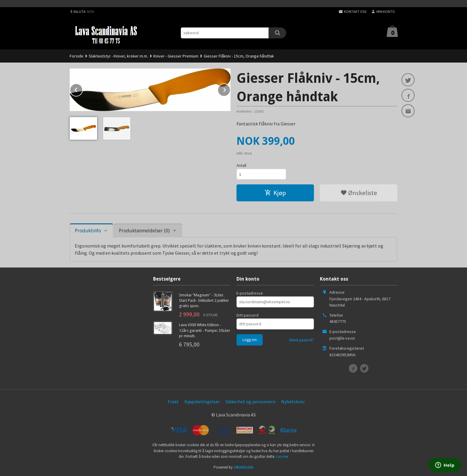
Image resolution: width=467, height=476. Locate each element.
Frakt (173, 402)
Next (230, 89)
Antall (241, 165)
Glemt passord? (301, 340)
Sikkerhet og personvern (250, 402)
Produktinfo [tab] (88, 231)
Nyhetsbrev (293, 402)
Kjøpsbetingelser (202, 402)
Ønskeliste (358, 193)
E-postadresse (249, 293)
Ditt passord (247, 315)
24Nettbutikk (243, 467)
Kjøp (275, 193)
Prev (82, 89)
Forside (76, 56)
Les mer (282, 456)
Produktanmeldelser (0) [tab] (144, 231)
